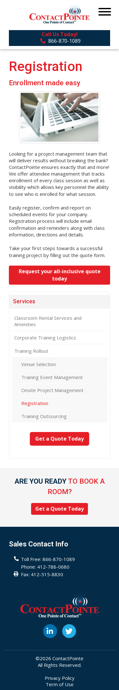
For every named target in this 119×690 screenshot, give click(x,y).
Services (24, 301)
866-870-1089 (60, 40)
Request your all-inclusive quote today (60, 275)
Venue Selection (38, 364)
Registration (34, 403)
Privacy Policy (60, 678)
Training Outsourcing (44, 416)
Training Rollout (31, 351)
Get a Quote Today (59, 438)
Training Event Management (52, 377)
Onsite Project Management (52, 390)
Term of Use (60, 684)
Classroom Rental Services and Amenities (48, 321)
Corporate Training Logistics (45, 337)
